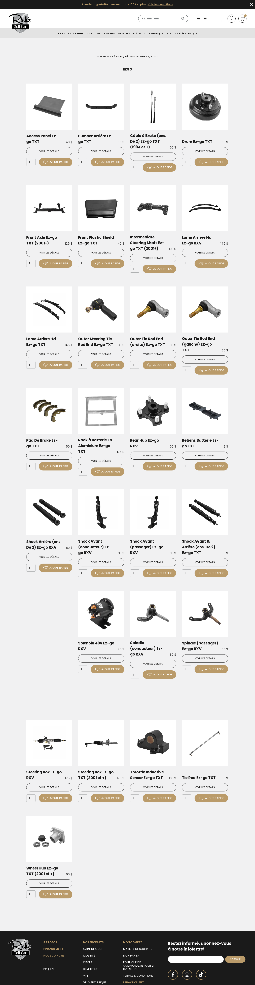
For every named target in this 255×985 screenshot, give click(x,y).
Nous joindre (53, 929)
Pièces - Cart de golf (137, 56)
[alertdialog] (127, 4)
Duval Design (239, 979)
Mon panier (131, 929)
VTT (85, 950)
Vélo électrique (94, 956)
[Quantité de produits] (30, 162)
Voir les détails (49, 151)
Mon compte (132, 916)
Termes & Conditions (138, 950)
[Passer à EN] (205, 18)
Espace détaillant (137, 963)
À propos (50, 916)
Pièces (118, 56)
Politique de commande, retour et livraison (139, 940)
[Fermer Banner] (251, 5)
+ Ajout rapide (55, 162)
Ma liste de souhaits (137, 923)
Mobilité (89, 929)
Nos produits (103, 56)
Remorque (90, 943)
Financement (53, 923)
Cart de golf (92, 923)
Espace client (133, 956)
